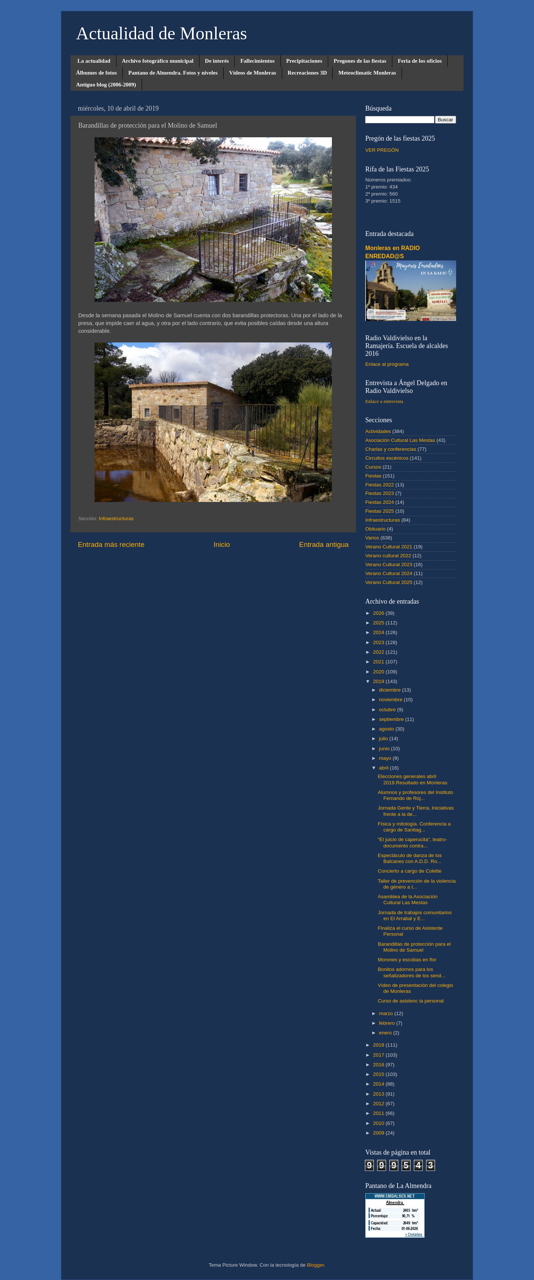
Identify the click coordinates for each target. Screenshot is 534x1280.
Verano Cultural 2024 (388, 573)
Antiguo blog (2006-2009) (106, 85)
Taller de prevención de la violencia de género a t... (417, 884)
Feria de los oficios (420, 61)
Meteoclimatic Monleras (367, 73)
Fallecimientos (257, 61)
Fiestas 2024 (379, 502)
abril (384, 768)
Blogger (315, 1265)
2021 (379, 661)
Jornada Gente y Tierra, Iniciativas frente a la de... (416, 811)
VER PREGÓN (382, 150)
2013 (379, 1094)
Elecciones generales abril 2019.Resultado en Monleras (413, 779)
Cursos (373, 467)
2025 (379, 623)
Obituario (375, 529)
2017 (379, 1055)
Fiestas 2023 (379, 493)
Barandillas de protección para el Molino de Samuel (414, 947)
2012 (379, 1103)
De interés (217, 61)
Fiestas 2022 (379, 485)
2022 (379, 652)
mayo (386, 758)
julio (384, 738)
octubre (388, 709)
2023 (379, 642)
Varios (372, 538)
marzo (386, 1013)
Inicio (222, 544)
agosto (387, 729)
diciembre (390, 690)
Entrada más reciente (111, 544)
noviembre (391, 699)
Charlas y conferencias (390, 449)
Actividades (378, 431)
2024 (379, 632)
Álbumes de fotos (96, 73)
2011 (379, 1113)
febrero (387, 1023)
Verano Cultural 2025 (388, 582)
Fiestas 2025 (379, 511)
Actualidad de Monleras (161, 33)
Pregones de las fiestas (360, 61)
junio (385, 748)
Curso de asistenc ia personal (411, 1001)
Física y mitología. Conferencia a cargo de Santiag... (414, 827)
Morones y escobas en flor (407, 959)
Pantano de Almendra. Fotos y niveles (173, 73)
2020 (379, 672)
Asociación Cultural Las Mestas (400, 440)
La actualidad (94, 61)
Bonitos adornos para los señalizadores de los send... (411, 972)
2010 (379, 1123)
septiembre (392, 719)
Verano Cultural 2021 (388, 546)
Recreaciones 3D (307, 73)
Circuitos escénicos (386, 458)
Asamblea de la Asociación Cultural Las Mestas (408, 899)
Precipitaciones (304, 61)
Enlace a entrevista (384, 401)
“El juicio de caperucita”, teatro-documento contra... (412, 842)
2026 (379, 613)
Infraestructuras (116, 518)
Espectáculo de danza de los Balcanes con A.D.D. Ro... (410, 858)
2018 (379, 1045)
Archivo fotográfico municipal (158, 61)
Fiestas (373, 476)
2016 (379, 1064)
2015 (379, 1074)
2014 (379, 1084)
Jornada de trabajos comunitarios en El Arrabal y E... (415, 915)
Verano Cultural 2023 (388, 564)
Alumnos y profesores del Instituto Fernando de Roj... (415, 795)
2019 (379, 681)
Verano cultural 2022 (388, 555)
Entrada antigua (324, 544)
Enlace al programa (387, 364)
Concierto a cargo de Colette (410, 871)
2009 (379, 1133)
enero (386, 1033)
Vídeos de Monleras (252, 73)
